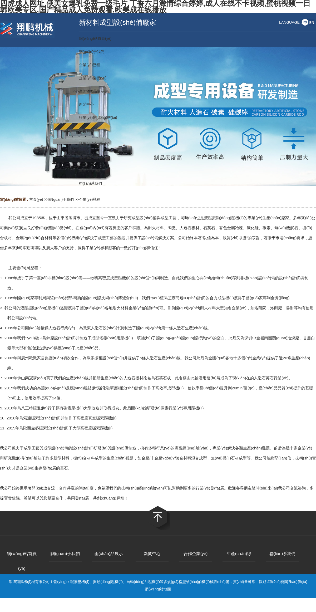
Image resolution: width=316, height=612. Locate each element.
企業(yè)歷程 (89, 199)
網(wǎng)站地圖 (158, 589)
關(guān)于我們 (61, 199)
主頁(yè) (36, 199)
